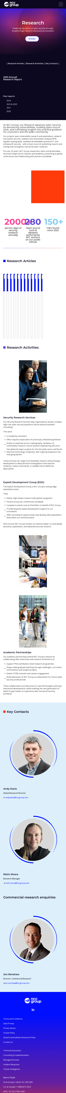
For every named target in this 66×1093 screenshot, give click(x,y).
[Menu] (61, 4)
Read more (12, 302)
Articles (32, 38)
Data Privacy (8, 991)
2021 (9, 107)
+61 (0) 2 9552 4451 (16, 1059)
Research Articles (16, 63)
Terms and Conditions (13, 986)
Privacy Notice (9, 995)
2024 (9, 100)
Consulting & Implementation (16, 1022)
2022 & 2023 (12, 104)
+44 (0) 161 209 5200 (24, 1049)
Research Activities (35, 63)
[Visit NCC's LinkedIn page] (33, 977)
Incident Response (11, 1032)
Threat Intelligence (11, 1036)
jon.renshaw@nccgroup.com (17, 950)
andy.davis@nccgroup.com (16, 765)
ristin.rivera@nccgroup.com (17, 850)
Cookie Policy (9, 1000)
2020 (9, 111)
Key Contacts (52, 63)
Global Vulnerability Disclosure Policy (19, 1005)
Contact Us (8, 1009)
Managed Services (11, 1027)
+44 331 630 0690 (10, 1066)
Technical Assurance (12, 1018)
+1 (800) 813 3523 (23, 1054)
